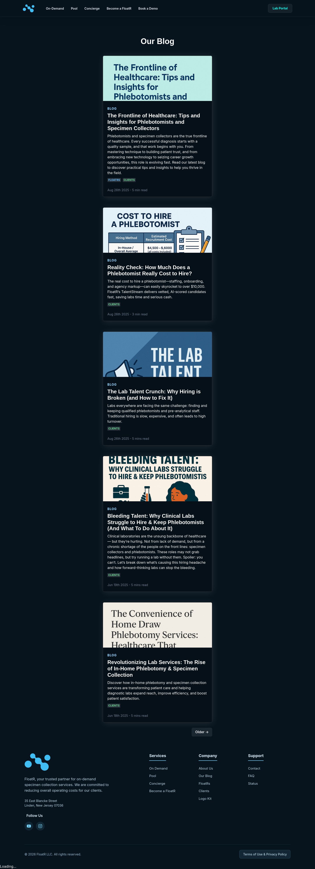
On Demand (158, 768)
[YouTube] (28, 826)
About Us (206, 768)
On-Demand (55, 8)
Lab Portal (280, 8)
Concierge (92, 8)
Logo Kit (205, 799)
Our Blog (205, 776)
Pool (74, 8)
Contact (254, 768)
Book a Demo (148, 8)
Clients (204, 791)
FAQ (251, 776)
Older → (202, 732)
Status (253, 783)
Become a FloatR (119, 8)
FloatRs (204, 783)
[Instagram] (40, 826)
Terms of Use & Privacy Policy (265, 854)
